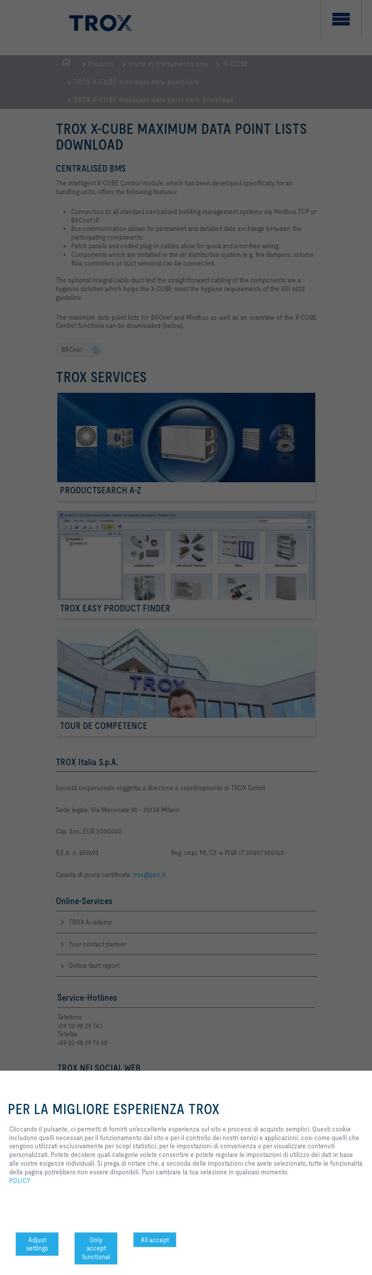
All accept (155, 1240)
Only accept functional (96, 1248)
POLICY (20, 1180)
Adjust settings (37, 1244)
